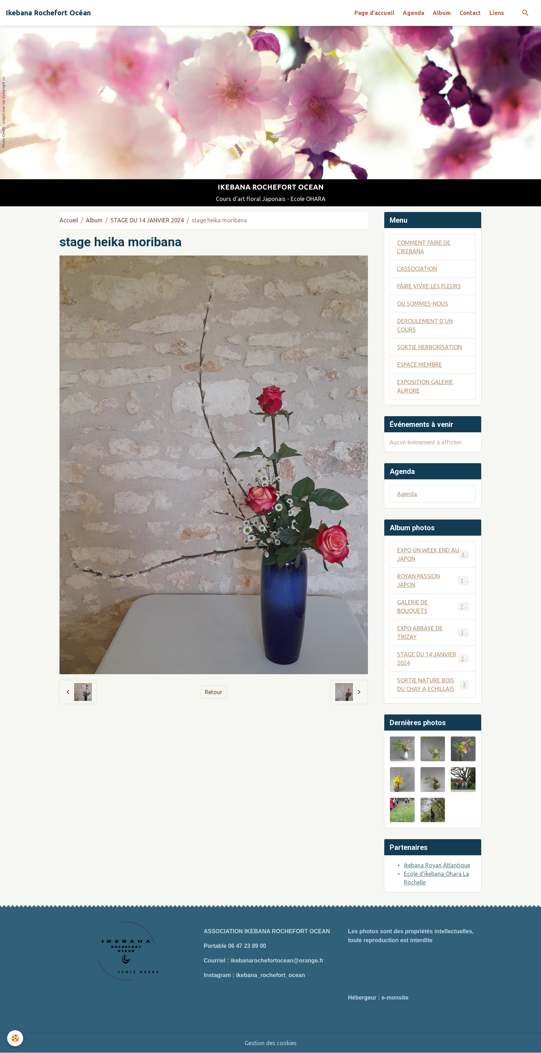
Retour (213, 692)
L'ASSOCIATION (417, 268)
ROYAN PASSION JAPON (432, 580)
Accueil (68, 220)
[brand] (48, 12)
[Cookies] (15, 1038)
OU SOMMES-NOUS (422, 303)
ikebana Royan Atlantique (437, 865)
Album (442, 13)
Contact (470, 13)
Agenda (413, 13)
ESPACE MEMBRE (419, 364)
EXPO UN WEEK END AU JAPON (432, 554)
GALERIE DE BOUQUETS (432, 606)
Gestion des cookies (271, 1043)
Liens (496, 13)
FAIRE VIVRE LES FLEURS (429, 286)
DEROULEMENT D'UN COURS (425, 325)
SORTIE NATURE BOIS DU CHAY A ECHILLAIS (432, 684)
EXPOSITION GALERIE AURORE (425, 386)
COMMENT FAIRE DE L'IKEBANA (424, 246)
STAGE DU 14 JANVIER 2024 (147, 220)
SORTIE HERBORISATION (429, 347)
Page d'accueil (374, 13)
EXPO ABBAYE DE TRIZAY (432, 632)
